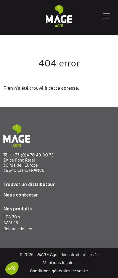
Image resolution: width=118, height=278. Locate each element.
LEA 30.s (11, 217)
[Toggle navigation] (107, 16)
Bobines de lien (17, 228)
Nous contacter (20, 195)
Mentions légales (59, 262)
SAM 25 (10, 222)
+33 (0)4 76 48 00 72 (33, 155)
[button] (12, 268)
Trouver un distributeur (29, 184)
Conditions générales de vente (59, 270)
